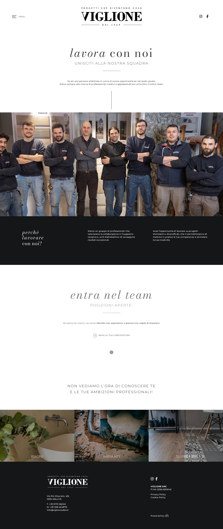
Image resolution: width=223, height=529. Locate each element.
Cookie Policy (158, 497)
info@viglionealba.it (58, 510)
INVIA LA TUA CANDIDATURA (111, 336)
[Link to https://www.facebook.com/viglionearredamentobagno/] (207, 16)
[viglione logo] (111, 7)
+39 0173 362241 (57, 504)
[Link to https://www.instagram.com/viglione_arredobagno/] (200, 16)
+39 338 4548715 (58, 507)
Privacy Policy (158, 494)
